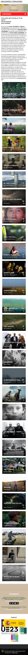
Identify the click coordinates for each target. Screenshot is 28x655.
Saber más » (15, 652)
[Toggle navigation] (2, 4)
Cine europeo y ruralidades (11, 1)
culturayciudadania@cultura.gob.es (14, 600)
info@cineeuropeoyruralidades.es (14, 609)
